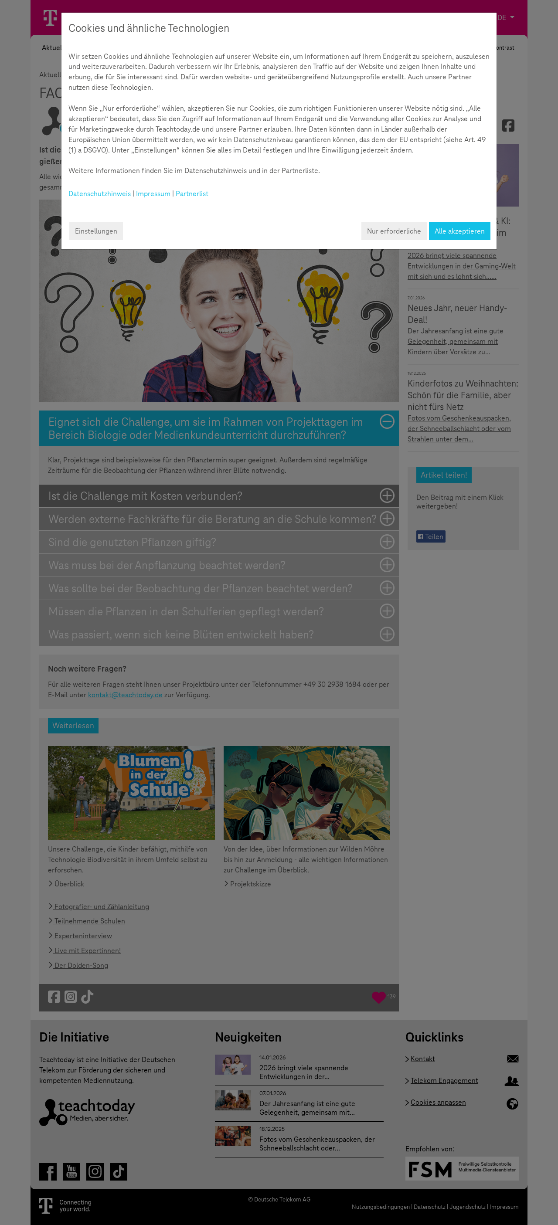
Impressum (153, 193)
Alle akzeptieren (460, 231)
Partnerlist (192, 193)
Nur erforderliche (394, 231)
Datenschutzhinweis (99, 193)
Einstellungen (96, 231)
